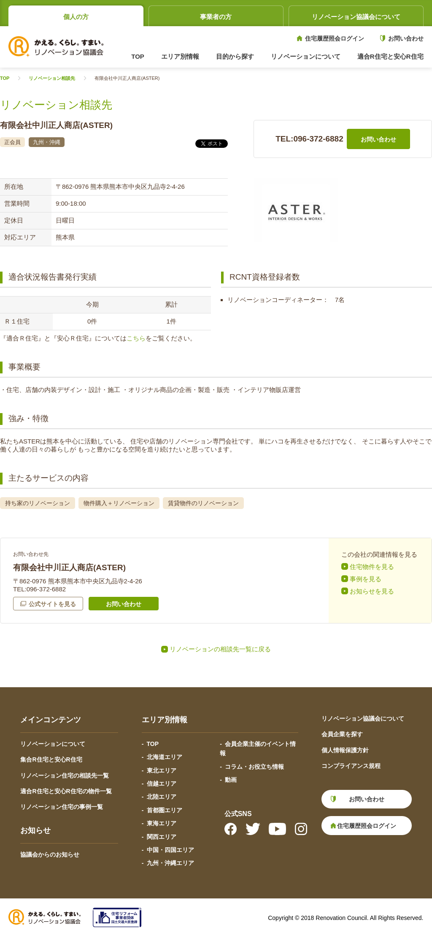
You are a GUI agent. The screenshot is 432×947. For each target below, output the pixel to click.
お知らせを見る (372, 591)
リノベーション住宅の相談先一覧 (64, 775)
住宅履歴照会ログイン (334, 38)
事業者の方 (216, 16)
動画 (231, 779)
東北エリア (161, 770)
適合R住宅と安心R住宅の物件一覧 (65, 791)
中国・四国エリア (170, 849)
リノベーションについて (52, 743)
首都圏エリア (164, 810)
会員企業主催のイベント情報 (258, 748)
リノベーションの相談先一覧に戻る (220, 649)
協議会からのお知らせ (49, 854)
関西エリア (161, 836)
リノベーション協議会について (356, 16)
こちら (136, 338)
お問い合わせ (406, 38)
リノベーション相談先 (52, 78)
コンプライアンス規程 (351, 765)
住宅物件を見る (372, 566)
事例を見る (365, 578)
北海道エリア (164, 757)
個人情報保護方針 (345, 750)
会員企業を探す (342, 734)
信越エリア (161, 783)
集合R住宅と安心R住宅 (51, 759)
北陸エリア (161, 796)
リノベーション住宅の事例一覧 (61, 806)
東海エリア (161, 823)
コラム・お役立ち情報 (254, 766)
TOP (137, 56)
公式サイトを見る (52, 604)
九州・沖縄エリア (170, 863)
